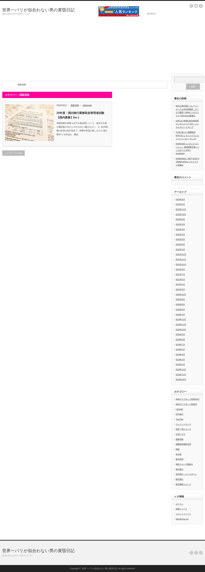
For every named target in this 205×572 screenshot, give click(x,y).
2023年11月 (181, 209)
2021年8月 (180, 269)
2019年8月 (180, 339)
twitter (196, 6)
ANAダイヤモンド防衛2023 (187, 399)
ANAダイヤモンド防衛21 (186, 404)
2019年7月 (180, 344)
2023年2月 (180, 234)
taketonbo (87, 105)
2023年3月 (180, 229)
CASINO (179, 409)
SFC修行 (179, 414)
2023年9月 (180, 219)
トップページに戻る (13, 153)
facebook (201, 6)
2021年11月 (181, 259)
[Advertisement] (102, 47)
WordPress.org (182, 519)
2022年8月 (180, 244)
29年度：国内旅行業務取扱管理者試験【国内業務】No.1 (80, 115)
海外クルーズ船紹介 (184, 464)
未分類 (178, 454)
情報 (178, 449)
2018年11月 (181, 374)
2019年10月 (181, 329)
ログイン (179, 504)
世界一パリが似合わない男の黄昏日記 (38, 10)
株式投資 (179, 459)
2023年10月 (181, 214)
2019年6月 (180, 349)
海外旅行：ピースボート (186, 474)
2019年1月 (180, 364)
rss (191, 6)
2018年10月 (181, 379)
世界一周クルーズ (183, 429)
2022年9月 (180, 239)
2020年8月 (180, 304)
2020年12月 (181, 294)
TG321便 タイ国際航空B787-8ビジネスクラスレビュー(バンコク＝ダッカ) (187, 135)
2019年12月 (181, 319)
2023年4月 (180, 224)
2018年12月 (181, 369)
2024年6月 (180, 199)
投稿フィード (181, 509)
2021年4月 (180, 284)
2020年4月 (180, 314)
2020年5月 (180, 309)
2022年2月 (180, 249)
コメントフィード (183, 514)
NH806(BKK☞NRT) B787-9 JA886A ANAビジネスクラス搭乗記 (187, 162)
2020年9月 (180, 299)
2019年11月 (181, 324)
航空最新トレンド (183, 484)
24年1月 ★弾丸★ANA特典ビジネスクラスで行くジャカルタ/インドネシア (187, 124)
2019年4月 (180, 359)
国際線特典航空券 (183, 444)
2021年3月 (180, 289)
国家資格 (75, 105)
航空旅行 (179, 479)
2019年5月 (180, 354)
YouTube (179, 419)
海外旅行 (179, 469)
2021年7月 (180, 274)
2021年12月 (181, 254)
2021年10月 (181, 264)
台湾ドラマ (180, 434)
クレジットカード (183, 424)
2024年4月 (180, 204)
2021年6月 (180, 279)
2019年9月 (180, 334)
